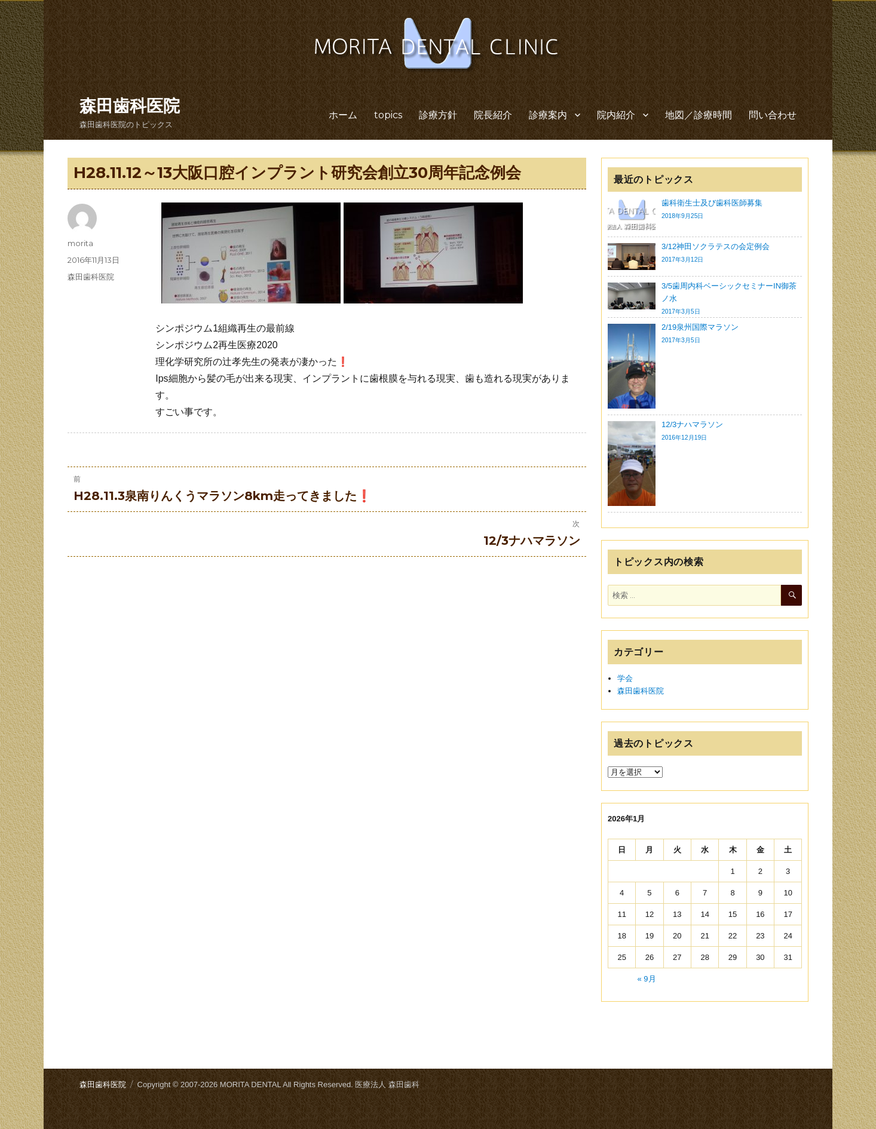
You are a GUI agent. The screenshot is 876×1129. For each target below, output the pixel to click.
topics (388, 115)
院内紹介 (616, 115)
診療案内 (548, 115)
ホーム (343, 115)
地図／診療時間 (698, 115)
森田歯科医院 (129, 106)
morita (80, 243)
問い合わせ (773, 115)
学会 (625, 678)
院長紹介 (493, 115)
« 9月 (647, 978)
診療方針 (438, 115)
